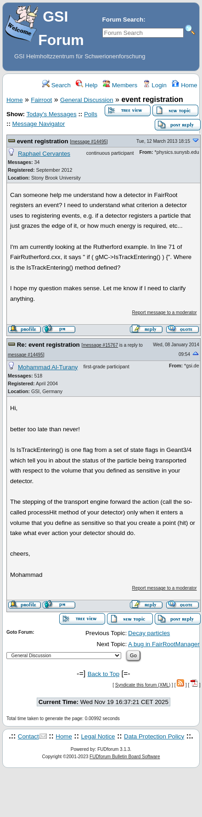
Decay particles (149, 633)
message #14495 (89, 141)
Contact (28, 736)
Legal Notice (98, 736)
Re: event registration (48, 344)
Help (86, 85)
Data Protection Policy (154, 736)
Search (56, 85)
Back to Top (103, 674)
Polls (90, 114)
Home (184, 85)
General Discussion (86, 99)
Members (120, 85)
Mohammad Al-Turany (48, 367)
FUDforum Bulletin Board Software (125, 756)
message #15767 (100, 345)
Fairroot (41, 99)
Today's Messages (51, 114)
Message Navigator (38, 123)
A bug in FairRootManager (164, 644)
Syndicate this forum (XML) (143, 684)
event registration (42, 141)
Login (155, 85)
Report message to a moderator (164, 312)
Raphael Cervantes (44, 153)
